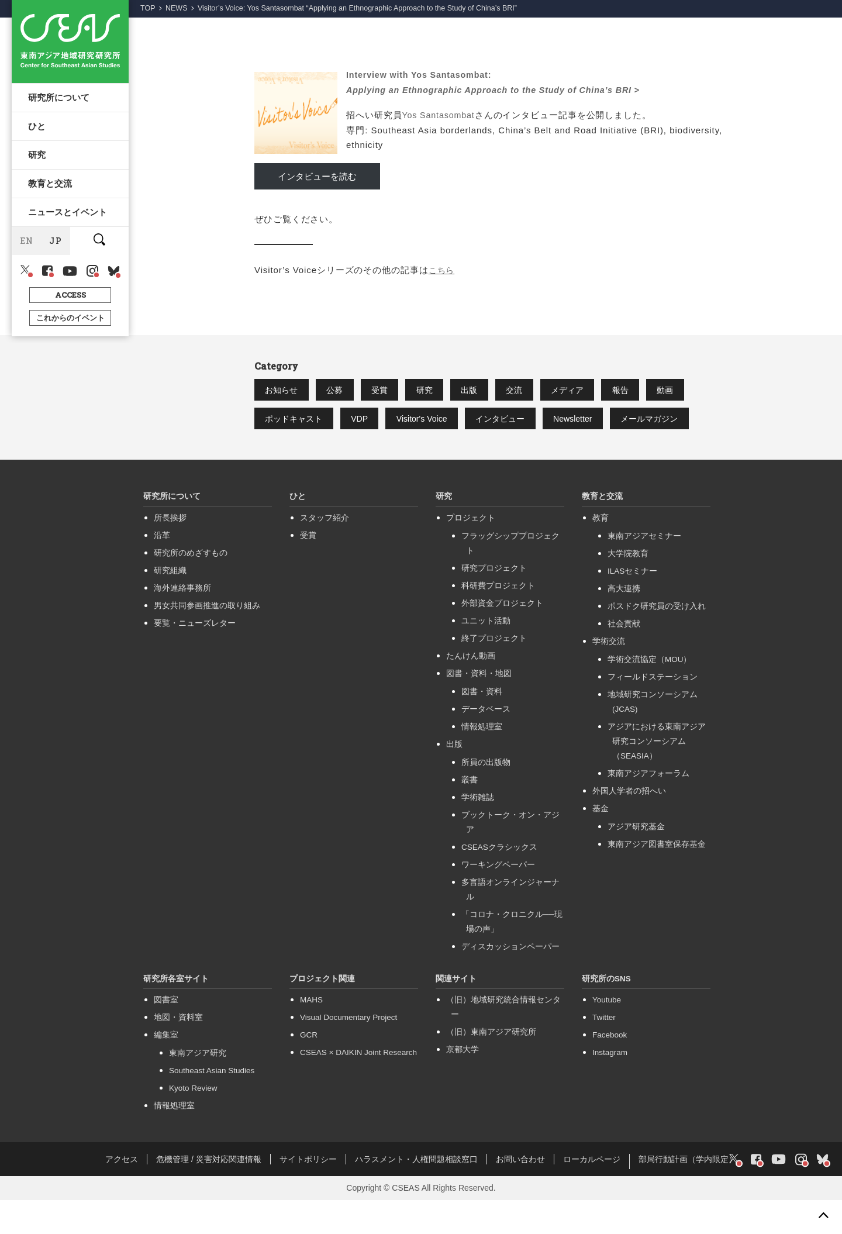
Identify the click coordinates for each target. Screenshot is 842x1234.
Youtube (606, 1033)
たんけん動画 (470, 689)
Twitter (604, 1051)
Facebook (609, 1068)
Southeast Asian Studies (211, 1104)
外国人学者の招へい (629, 825)
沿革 (162, 569)
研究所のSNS (606, 1012)
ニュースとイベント (68, 230)
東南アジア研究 (197, 1087)
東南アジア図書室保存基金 (657, 878)
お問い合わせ (520, 1193)
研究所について (60, 99)
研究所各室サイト (176, 1012)
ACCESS (70, 315)
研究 (38, 165)
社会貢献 (624, 657)
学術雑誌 (477, 831)
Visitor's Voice (498, 421)
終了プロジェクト (494, 672)
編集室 (166, 1068)
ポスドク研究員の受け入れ (657, 640)
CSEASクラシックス (499, 881)
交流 (558, 391)
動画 (277, 421)
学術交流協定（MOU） (650, 693)
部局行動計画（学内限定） (688, 1193)
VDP (426, 421)
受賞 (400, 391)
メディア (619, 391)
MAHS (311, 1033)
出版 (505, 391)
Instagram (609, 1086)
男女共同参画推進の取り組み (207, 639)
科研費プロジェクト (498, 619)
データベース (485, 743)
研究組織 (170, 604)
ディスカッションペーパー (510, 980)
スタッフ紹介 (324, 551)
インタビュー (586, 421)
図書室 (166, 1033)
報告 (680, 391)
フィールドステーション (653, 710)
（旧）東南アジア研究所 (491, 1065)
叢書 (469, 813)
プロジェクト (470, 551)
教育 (600, 551)
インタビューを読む (317, 176)
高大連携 (624, 622)
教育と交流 (51, 198)
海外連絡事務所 (182, 622)
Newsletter (668, 421)
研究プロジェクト (494, 602)
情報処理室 (481, 760)
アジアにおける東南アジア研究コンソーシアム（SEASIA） (657, 775)
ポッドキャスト (351, 421)
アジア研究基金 (636, 860)
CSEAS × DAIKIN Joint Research (358, 1086)
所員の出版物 (485, 796)
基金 (600, 842)
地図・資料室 (178, 1051)
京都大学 (462, 1083)
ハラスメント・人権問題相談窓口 (416, 1193)
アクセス (121, 1193)
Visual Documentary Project (348, 1051)
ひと (38, 132)
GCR (309, 1068)
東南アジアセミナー (644, 570)
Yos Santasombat (440, 115)
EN (27, 261)
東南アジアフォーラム (648, 807)
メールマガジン (299, 452)
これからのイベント (70, 338)
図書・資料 (481, 725)
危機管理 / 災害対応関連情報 (208, 1193)
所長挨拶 (170, 551)
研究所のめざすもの (190, 586)
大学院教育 (628, 587)
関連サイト (456, 1012)
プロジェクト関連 (322, 1012)
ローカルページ (591, 1193)
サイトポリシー (308, 1193)
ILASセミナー (632, 605)
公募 (347, 391)
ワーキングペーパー (498, 898)
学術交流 (608, 675)
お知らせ (285, 391)
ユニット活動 (485, 654)
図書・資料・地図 (479, 707)
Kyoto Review (193, 1122)
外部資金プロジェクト (502, 637)
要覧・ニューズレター (195, 657)
